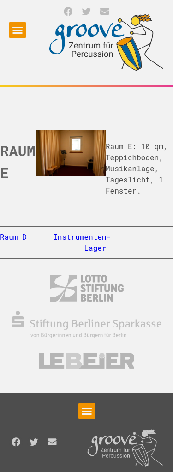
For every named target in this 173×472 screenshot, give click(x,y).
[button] (68, 11)
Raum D (13, 237)
